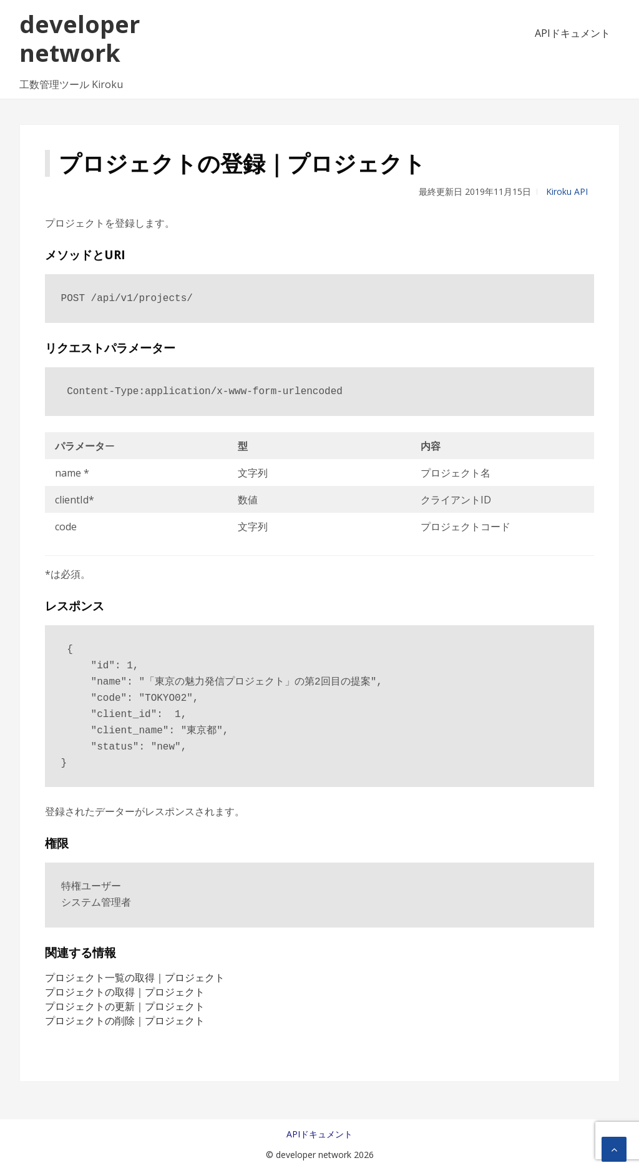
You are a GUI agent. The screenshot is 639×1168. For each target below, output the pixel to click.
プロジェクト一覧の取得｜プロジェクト (135, 977)
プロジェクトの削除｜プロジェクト (125, 1020)
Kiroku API (567, 191)
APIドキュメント (572, 33)
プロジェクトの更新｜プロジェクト (125, 1006)
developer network (79, 38)
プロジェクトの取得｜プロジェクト (125, 992)
